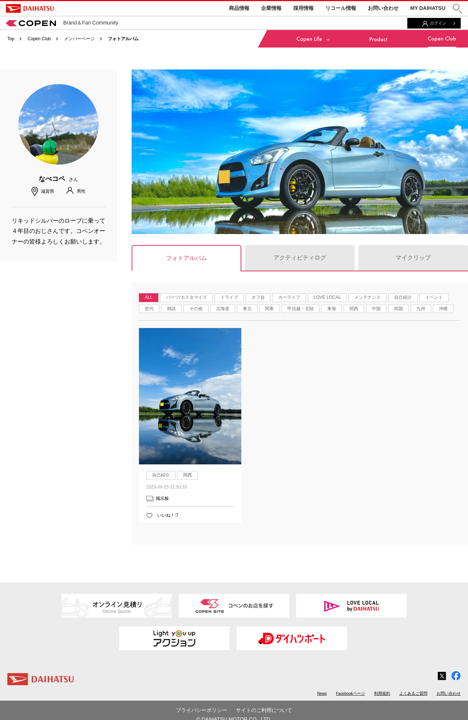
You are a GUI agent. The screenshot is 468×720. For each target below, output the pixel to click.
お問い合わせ (383, 8)
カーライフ (289, 297)
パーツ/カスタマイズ (186, 297)
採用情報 (303, 8)
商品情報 (239, 8)
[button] (457, 9)
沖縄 (443, 308)
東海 (331, 308)
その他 (196, 308)
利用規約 (382, 693)
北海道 (222, 308)
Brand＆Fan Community (62, 23)
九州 (420, 308)
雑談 (171, 308)
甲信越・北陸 (300, 308)
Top (10, 38)
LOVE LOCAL (327, 297)
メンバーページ (79, 38)
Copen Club (38, 38)
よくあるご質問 (413, 693)
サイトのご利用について (264, 710)
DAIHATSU (30, 8)
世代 (149, 308)
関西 (354, 308)
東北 (247, 308)
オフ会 (258, 297)
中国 (376, 308)
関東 (269, 308)
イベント (434, 297)
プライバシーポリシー (201, 710)
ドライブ (229, 297)
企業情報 (271, 8)
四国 (398, 308)
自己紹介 (403, 297)
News (322, 693)
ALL (148, 297)
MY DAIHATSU (427, 8)
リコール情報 (340, 8)
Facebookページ (350, 693)
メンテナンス (367, 297)
